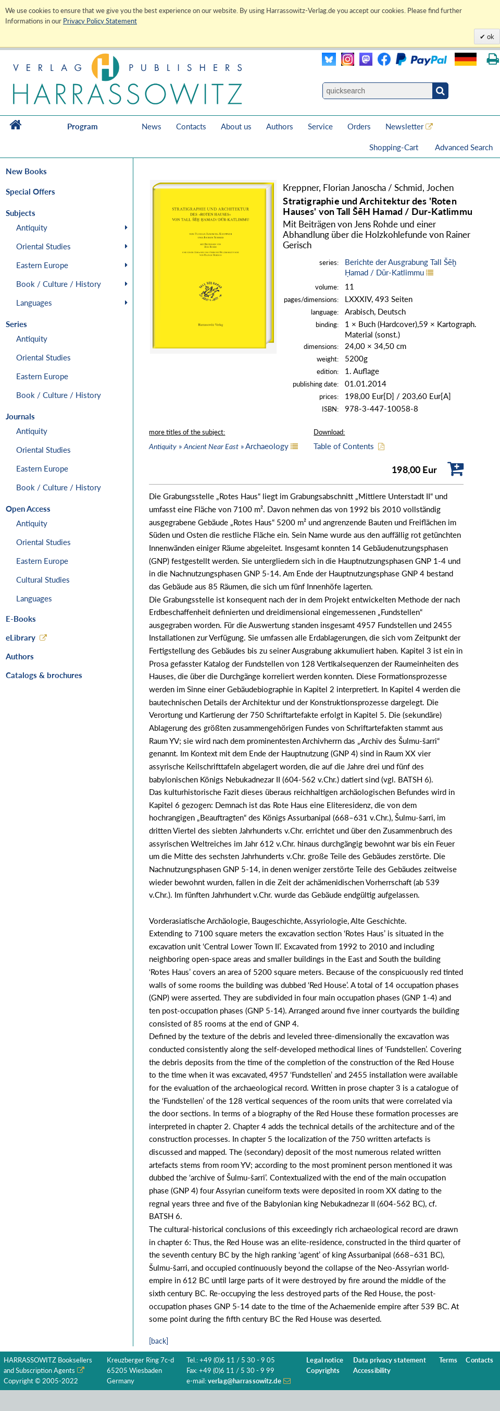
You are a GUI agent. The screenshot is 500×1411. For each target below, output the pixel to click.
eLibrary (20, 637)
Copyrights (323, 1370)
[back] (158, 1340)
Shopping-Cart (394, 147)
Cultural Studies (43, 579)
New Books (26, 171)
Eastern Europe (42, 265)
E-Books (21, 618)
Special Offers (30, 191)
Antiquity (31, 227)
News (151, 126)
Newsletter (404, 126)
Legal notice (324, 1360)
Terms (448, 1360)
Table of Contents (344, 446)
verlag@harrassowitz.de (244, 1381)
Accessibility (372, 1370)
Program (82, 126)
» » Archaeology (219, 446)
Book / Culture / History (58, 283)
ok (489, 36)
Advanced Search (464, 147)
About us (236, 126)
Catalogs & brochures (44, 675)
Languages (34, 302)
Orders (359, 126)
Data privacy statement (389, 1360)
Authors (279, 126)
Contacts (191, 126)
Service (320, 126)
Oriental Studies (43, 246)
